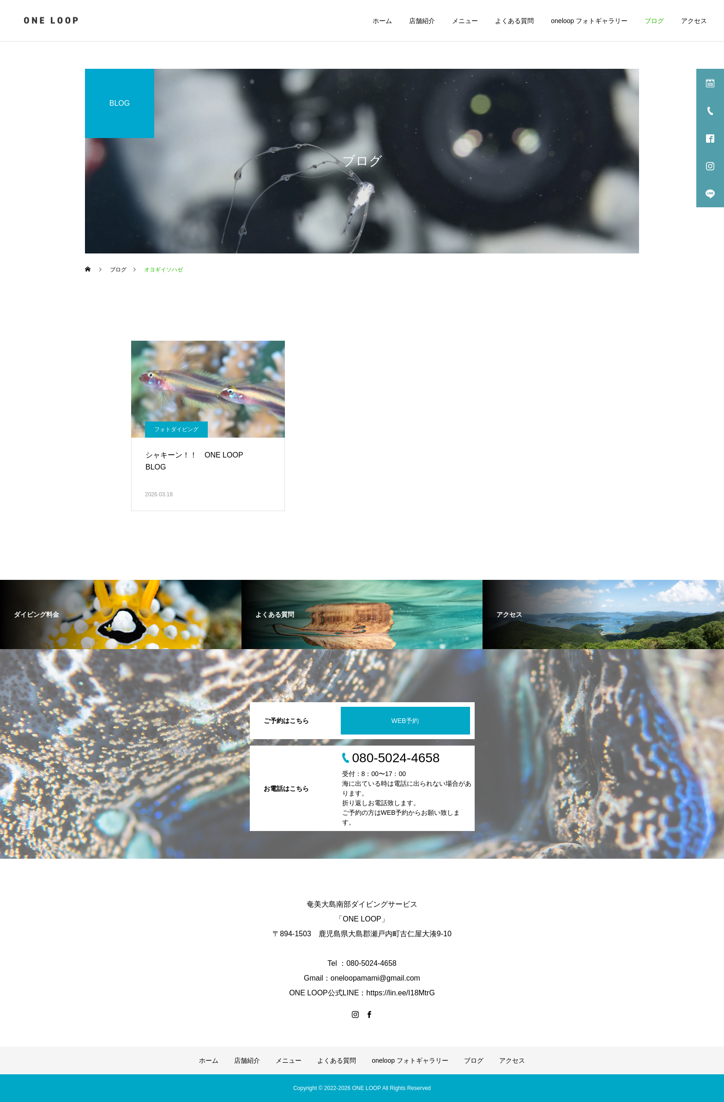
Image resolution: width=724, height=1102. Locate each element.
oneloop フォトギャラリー (589, 20)
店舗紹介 (422, 20)
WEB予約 (405, 720)
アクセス (694, 20)
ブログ (654, 20)
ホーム (382, 20)
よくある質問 (514, 20)
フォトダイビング (176, 429)
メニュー (465, 20)
